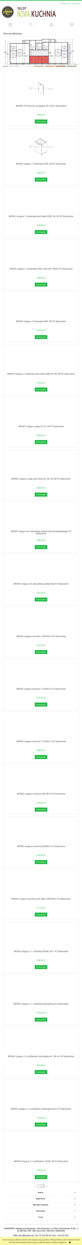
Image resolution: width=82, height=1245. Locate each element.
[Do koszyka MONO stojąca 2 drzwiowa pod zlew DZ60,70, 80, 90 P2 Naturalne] (41, 390)
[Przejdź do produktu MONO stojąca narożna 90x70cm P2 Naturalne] (41, 779)
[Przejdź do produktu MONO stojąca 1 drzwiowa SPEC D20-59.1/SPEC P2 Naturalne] (41, 254)
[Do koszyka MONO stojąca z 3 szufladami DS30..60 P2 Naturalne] (41, 1177)
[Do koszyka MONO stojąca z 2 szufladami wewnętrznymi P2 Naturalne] (41, 1125)
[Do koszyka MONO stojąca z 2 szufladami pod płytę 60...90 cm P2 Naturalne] (41, 1072)
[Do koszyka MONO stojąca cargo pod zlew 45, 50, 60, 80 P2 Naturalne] (41, 495)
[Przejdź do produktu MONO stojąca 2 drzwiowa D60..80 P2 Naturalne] (41, 307)
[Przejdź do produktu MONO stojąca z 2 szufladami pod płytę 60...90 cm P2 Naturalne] (41, 1042)
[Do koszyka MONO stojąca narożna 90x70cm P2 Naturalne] (41, 810)
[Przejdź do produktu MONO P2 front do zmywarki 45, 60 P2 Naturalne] (41, 88)
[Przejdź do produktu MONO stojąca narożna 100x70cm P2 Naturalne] (41, 622)
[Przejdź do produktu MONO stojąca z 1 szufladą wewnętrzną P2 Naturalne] (41, 989)
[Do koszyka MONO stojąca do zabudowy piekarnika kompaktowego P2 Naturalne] (41, 547)
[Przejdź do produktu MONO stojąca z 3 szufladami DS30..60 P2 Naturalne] (41, 1147)
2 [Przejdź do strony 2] (43, 1186)
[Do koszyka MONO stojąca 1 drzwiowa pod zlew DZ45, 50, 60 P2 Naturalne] (41, 232)
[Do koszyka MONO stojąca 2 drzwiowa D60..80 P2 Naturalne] (41, 337)
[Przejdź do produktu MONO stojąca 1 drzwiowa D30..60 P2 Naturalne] (41, 147)
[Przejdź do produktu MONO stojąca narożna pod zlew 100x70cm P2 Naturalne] (41, 884)
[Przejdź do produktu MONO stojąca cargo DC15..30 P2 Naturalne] (41, 412)
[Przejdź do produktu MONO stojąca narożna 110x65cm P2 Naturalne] (41, 674)
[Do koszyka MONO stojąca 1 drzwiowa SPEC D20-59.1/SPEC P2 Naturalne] (41, 285)
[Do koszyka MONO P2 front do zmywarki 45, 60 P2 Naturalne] (41, 122)
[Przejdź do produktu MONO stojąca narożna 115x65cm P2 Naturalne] (41, 727)
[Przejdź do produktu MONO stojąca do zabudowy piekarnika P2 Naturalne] (41, 569)
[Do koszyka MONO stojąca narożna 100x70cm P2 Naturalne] (41, 652)
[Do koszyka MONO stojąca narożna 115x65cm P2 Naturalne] (41, 757)
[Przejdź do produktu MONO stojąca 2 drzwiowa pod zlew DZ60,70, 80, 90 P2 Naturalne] (41, 359)
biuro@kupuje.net (26, 1235)
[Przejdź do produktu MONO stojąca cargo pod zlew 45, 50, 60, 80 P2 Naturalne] (41, 464)
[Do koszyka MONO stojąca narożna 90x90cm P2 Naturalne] (41, 862)
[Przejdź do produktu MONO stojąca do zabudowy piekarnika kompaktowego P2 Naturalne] (41, 517)
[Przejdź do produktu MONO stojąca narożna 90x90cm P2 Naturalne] (41, 832)
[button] (10, 24)
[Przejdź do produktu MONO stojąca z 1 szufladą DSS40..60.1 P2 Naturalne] (41, 937)
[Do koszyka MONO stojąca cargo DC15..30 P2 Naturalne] (41, 442)
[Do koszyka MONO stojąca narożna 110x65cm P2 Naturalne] (41, 705)
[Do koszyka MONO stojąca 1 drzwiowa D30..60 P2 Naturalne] (41, 180)
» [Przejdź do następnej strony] (46, 1186)
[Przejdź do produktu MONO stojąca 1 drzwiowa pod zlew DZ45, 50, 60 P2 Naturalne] (41, 202)
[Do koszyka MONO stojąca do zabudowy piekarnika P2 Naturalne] (41, 600)
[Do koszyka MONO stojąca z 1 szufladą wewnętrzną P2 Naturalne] (41, 1020)
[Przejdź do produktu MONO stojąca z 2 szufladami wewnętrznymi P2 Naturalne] (41, 1094)
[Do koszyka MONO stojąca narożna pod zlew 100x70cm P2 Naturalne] (41, 915)
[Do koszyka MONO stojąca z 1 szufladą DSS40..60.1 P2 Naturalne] (41, 967)
